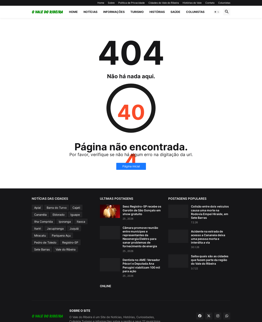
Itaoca (81, 221)
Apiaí (37, 207)
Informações (114, 12)
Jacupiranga (55, 228)
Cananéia (40, 214)
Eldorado (58, 214)
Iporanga (65, 221)
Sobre (111, 2)
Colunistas (224, 2)
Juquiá (74, 228)
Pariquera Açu (61, 235)
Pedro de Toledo (45, 242)
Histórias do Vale (192, 2)
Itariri (37, 228)
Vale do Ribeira (66, 249)
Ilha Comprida (43, 221)
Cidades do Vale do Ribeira (163, 2)
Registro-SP (70, 242)
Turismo (137, 12)
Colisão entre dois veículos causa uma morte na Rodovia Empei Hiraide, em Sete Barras (210, 212)
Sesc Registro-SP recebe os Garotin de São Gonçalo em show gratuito (142, 210)
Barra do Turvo (57, 207)
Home (100, 2)
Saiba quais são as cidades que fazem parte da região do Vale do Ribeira (209, 259)
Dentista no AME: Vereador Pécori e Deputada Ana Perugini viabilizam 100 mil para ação (141, 265)
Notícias (90, 12)
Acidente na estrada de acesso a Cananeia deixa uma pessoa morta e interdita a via (208, 237)
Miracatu (40, 235)
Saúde (175, 12)
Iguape (75, 214)
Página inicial (131, 166)
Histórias (157, 12)
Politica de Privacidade (131, 2)
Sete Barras (42, 249)
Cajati (76, 207)
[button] (216, 12)
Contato (210, 2)
